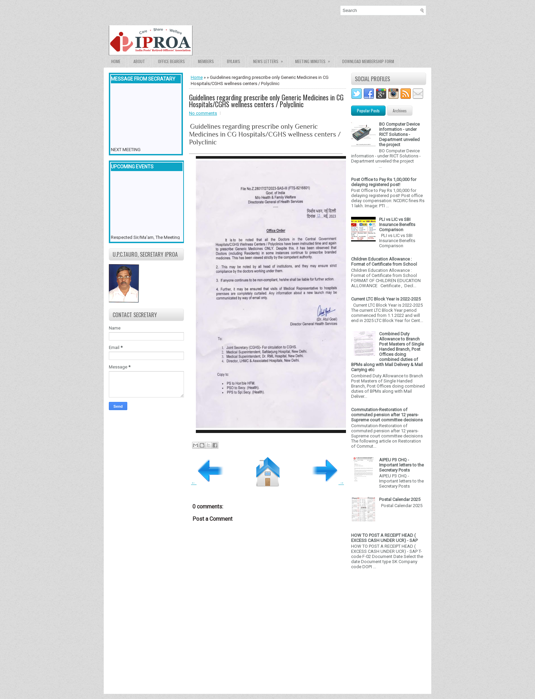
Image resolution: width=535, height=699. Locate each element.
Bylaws (233, 61)
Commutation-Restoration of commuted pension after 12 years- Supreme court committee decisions (387, 414)
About (139, 61)
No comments (203, 113)
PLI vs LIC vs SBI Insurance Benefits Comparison (397, 224)
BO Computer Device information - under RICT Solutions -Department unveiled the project (399, 134)
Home (115, 61)
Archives (400, 110)
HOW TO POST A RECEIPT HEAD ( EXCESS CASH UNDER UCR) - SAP (384, 538)
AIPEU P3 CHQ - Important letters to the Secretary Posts (401, 465)
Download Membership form (368, 61)
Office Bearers (171, 61)
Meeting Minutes (314, 60)
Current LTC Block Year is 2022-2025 (386, 299)
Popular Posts (368, 110)
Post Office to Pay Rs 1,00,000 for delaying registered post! (383, 182)
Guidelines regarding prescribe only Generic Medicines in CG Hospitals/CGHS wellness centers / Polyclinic (266, 101)
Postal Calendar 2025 (399, 499)
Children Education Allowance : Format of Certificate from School (384, 261)
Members (206, 61)
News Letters (270, 60)
